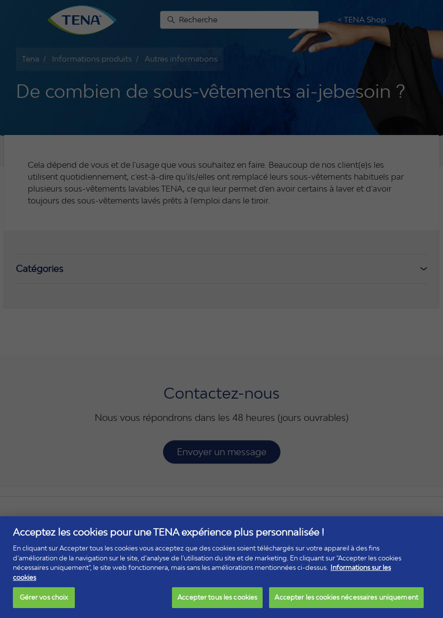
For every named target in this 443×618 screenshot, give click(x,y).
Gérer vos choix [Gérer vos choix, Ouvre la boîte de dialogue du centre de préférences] (44, 597)
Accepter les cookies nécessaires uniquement (346, 597)
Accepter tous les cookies (217, 597)
